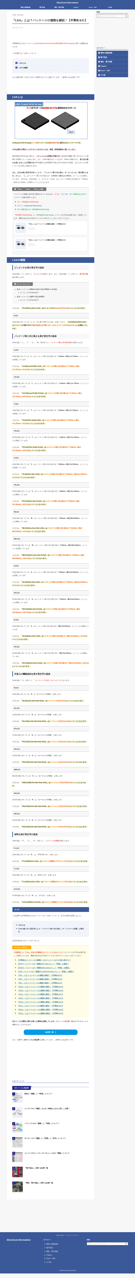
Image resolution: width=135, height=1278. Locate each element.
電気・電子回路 (59, 7)
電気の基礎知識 (25, 7)
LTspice (75, 7)
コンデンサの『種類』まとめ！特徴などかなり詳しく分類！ (47, 1107)
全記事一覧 (50, 1031)
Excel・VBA (93, 7)
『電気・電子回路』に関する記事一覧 (38, 1181)
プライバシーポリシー (72, 1203)
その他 (110, 7)
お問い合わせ (60, 1203)
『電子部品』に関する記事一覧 (36, 1166)
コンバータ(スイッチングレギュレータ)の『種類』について (46, 1151)
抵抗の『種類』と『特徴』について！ (38, 1092)
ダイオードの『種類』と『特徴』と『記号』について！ (45, 1136)
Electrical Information (67, 2)
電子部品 (42, 7)
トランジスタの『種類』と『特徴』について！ (42, 1122)
